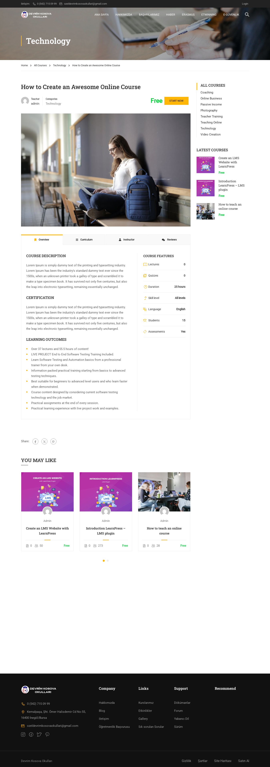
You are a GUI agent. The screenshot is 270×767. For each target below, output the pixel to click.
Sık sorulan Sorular (151, 727)
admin (47, 520)
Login (245, 3)
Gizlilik (186, 761)
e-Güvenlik (231, 14)
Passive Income (211, 104)
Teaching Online (211, 122)
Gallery (143, 719)
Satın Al (243, 761)
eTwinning (209, 14)
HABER (170, 14)
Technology (59, 65)
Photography (209, 110)
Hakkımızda (123, 14)
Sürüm (178, 727)
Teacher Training (212, 116)
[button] (104, 561)
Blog (102, 711)
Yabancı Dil (181, 719)
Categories (51, 99)
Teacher (35, 99)
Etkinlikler (145, 711)
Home (24, 65)
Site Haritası (222, 761)
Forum (178, 711)
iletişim (104, 719)
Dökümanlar (182, 703)
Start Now (176, 100)
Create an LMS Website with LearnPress (47, 530)
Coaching (207, 92)
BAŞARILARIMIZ (149, 14)
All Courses (40, 65)
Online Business (211, 98)
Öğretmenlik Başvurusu (114, 727)
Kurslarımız (146, 703)
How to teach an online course (164, 530)
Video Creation (211, 134)
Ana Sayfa (101, 14)
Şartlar (202, 761)
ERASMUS (188, 14)
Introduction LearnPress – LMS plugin (105, 530)
